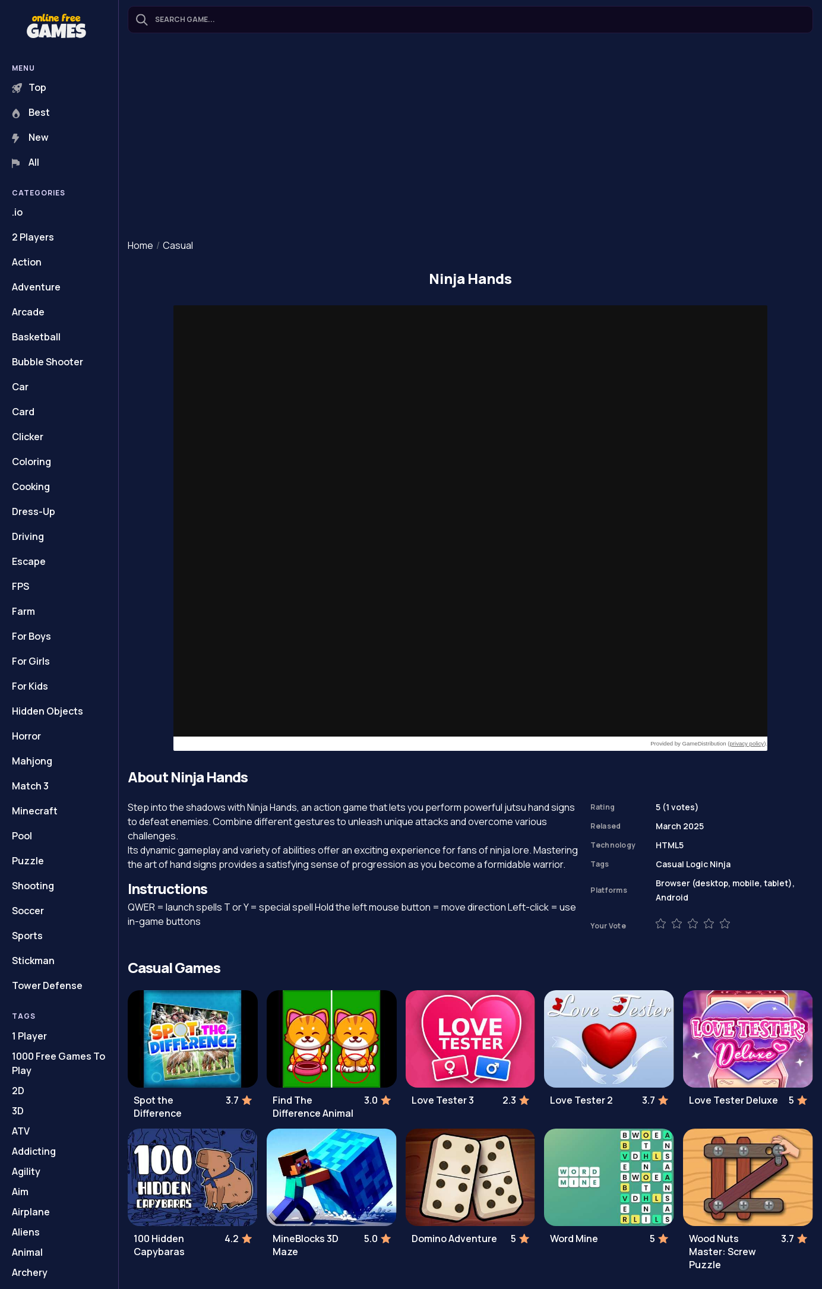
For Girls (31, 661)
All (25, 162)
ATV (21, 1131)
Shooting (33, 885)
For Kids (30, 686)
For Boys (31, 636)
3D (18, 1110)
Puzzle (28, 860)
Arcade (28, 311)
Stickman (33, 960)
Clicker (27, 436)
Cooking (31, 486)
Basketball (36, 336)
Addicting (34, 1151)
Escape (29, 561)
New (30, 137)
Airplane (31, 1211)
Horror (26, 736)
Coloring (31, 461)
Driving (28, 536)
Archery (30, 1272)
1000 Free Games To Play (58, 1063)
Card (23, 411)
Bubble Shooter (47, 361)
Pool (22, 835)
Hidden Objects (47, 711)
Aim (20, 1191)
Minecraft (35, 810)
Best (31, 112)
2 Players (33, 237)
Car (20, 386)
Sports (27, 935)
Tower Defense (47, 985)
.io (17, 212)
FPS (20, 586)
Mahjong (32, 760)
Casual (178, 245)
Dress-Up (33, 511)
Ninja (720, 864)
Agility (26, 1171)
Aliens (26, 1232)
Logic (697, 864)
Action (27, 261)
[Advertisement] (470, 137)
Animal (27, 1252)
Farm (23, 611)
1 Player (29, 1035)
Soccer (28, 910)
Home (140, 245)
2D (18, 1090)
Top (29, 87)
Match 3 (30, 785)
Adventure (36, 286)
